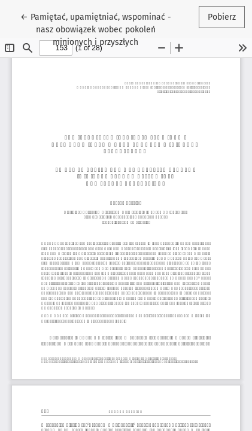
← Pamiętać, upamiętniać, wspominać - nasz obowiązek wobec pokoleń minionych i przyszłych (95, 28)
